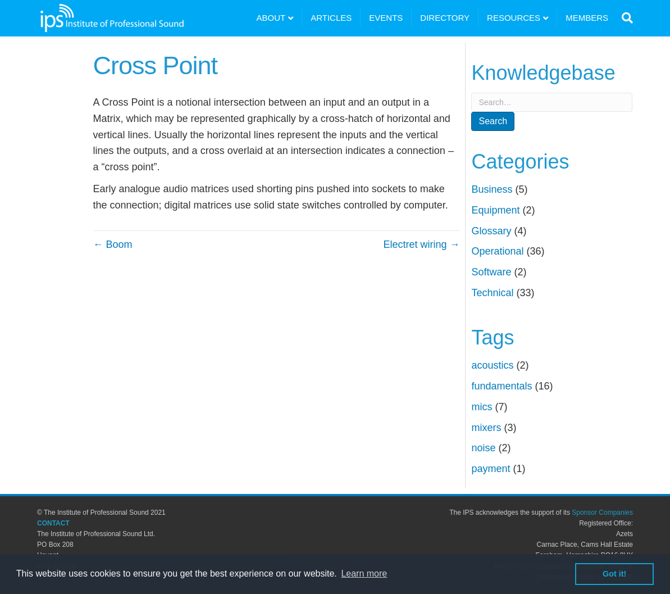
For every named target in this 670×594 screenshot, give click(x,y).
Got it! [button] (614, 573)
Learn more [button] (364, 573)
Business (491, 189)
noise (483, 448)
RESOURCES (513, 17)
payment (490, 468)
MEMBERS (587, 17)
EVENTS (386, 17)
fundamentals (501, 386)
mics (481, 406)
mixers (486, 427)
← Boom (113, 244)
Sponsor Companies (602, 512)
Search (492, 121)
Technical (492, 292)
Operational (497, 251)
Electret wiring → (421, 244)
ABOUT (271, 17)
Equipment (495, 210)
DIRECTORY (445, 17)
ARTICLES (331, 17)
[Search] (625, 18)
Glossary (491, 231)
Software (491, 272)
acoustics (492, 365)
